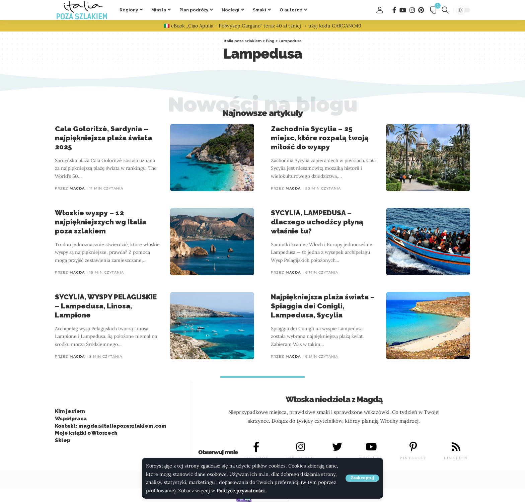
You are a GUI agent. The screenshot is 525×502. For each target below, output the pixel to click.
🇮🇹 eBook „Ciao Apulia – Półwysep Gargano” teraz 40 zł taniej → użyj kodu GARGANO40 (262, 26)
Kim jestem (70, 411)
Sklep (62, 440)
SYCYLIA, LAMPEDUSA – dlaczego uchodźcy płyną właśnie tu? (317, 222)
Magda (77, 188)
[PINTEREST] (413, 447)
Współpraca (71, 419)
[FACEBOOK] (256, 447)
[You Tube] (403, 10)
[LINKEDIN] (456, 447)
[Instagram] (412, 10)
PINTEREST (413, 458)
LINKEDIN (456, 458)
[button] (362, 478)
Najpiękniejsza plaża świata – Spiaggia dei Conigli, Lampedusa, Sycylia (323, 306)
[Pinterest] (421, 10)
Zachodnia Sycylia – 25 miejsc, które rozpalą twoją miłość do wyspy (320, 138)
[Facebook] (394, 10)
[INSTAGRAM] (301, 447)
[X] (337, 447)
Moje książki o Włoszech (86, 433)
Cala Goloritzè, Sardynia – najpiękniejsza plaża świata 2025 (103, 138)
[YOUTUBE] (371, 447)
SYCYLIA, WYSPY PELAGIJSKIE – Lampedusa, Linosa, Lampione (106, 306)
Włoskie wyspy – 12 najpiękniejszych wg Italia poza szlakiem (100, 222)
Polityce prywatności (241, 491)
